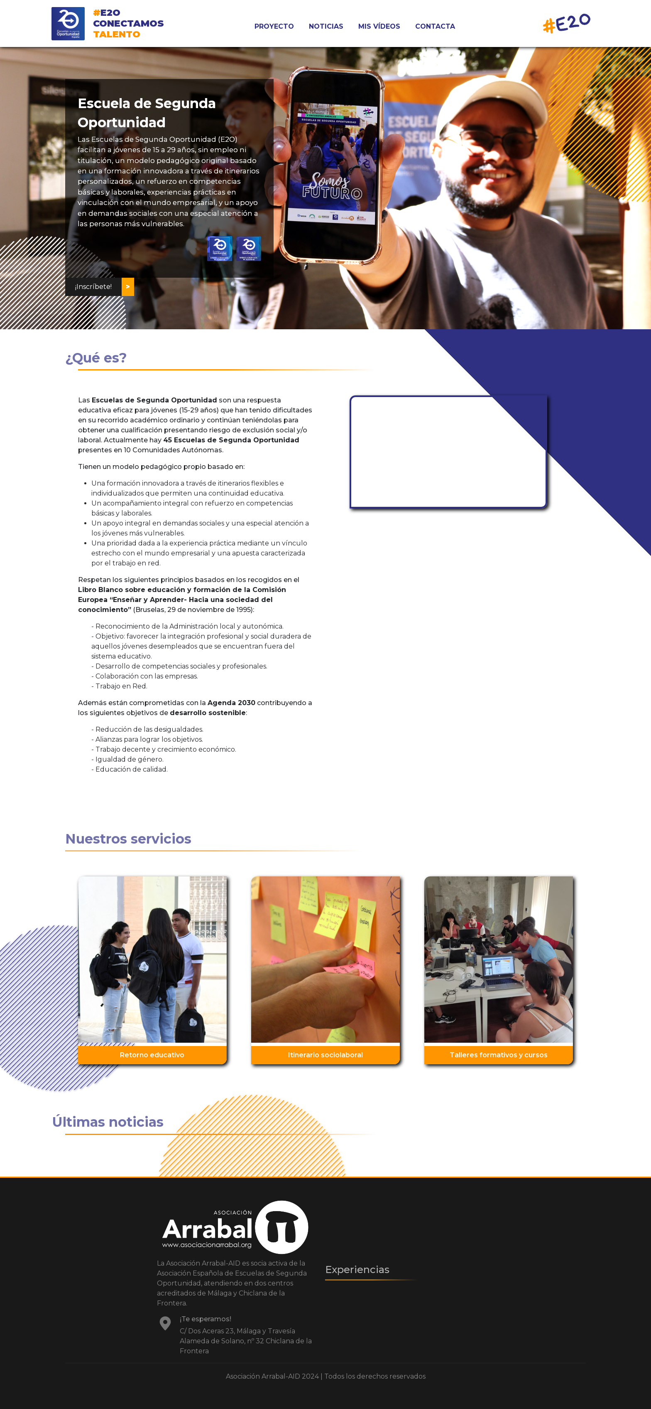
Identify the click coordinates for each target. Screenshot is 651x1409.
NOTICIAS (326, 26)
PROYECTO (274, 26)
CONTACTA (435, 26)
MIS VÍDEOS (379, 26)
